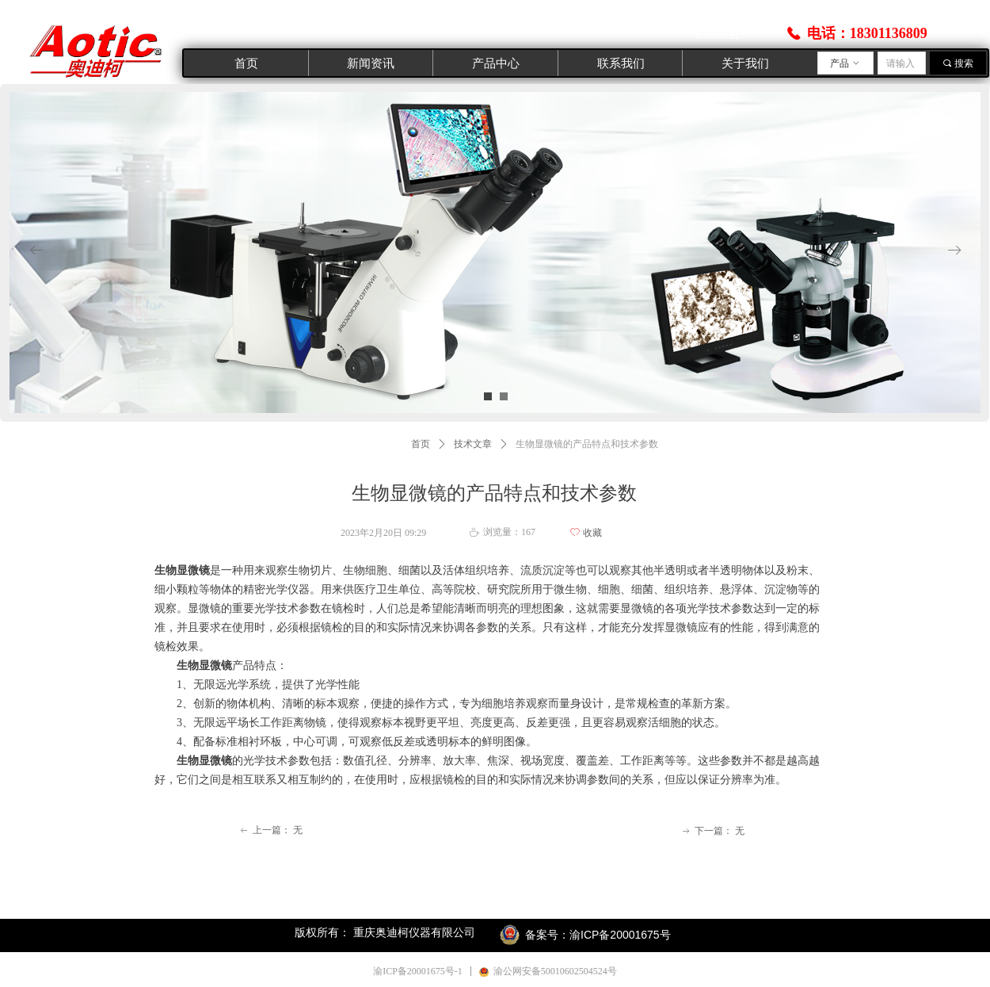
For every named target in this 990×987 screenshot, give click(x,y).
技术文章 (473, 444)
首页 (420, 444)
